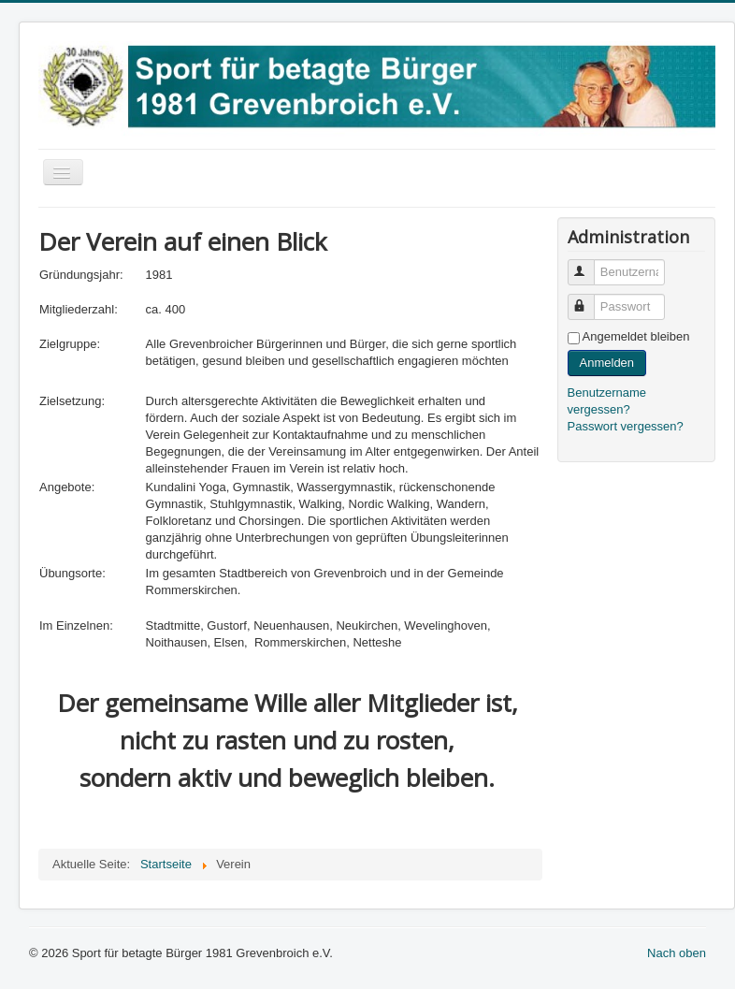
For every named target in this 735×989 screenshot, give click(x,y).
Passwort (589, 298)
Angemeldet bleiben (636, 336)
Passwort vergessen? (626, 426)
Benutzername (589, 264)
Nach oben (676, 953)
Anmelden (607, 363)
